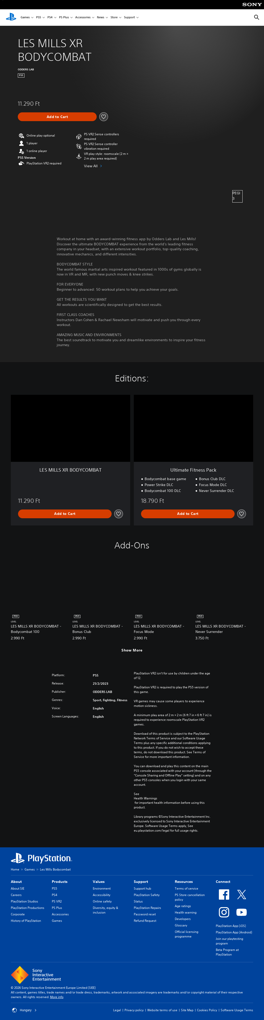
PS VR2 (57, 901)
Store (114, 18)
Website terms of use (162, 1010)
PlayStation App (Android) (234, 932)
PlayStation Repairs (147, 908)
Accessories (82, 18)
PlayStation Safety (147, 895)
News (100, 18)
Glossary (181, 925)
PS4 (50, 18)
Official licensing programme (186, 934)
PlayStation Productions (27, 908)
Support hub (142, 888)
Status (138, 901)
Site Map (187, 1010)
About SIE (17, 888)
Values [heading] (99, 881)
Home (15, 869)
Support (129, 18)
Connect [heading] (223, 881)
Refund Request (145, 920)
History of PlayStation (26, 920)
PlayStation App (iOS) (231, 926)
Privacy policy (134, 1010)
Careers (16, 895)
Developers (183, 919)
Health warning (185, 912)
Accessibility (101, 895)
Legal (117, 1010)
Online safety (102, 901)
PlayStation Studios (24, 901)
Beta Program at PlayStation (227, 952)
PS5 (38, 18)
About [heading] (16, 881)
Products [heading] (60, 881)
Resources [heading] (184, 881)
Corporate (18, 914)
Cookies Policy (207, 1010)
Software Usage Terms (237, 1010)
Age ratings (183, 906)
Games (25, 18)
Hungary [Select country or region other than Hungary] (24, 1010)
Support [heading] (141, 881)
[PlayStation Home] (11, 17)
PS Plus (64, 18)
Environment (102, 888)
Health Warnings (145, 798)
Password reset (145, 914)
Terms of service (186, 888)
